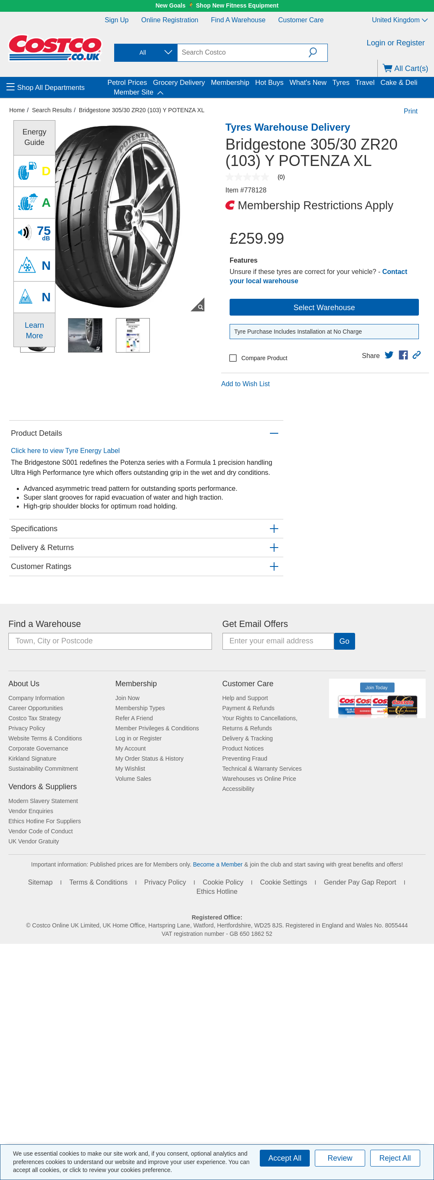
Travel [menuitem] (365, 83)
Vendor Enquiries (30, 811)
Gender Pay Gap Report (360, 882)
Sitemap (40, 882)
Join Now (127, 698)
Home (17, 110)
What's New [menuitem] (308, 83)
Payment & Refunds (248, 708)
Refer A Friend (134, 718)
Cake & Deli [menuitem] (398, 83)
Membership (136, 684)
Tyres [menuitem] (341, 83)
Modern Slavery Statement (43, 801)
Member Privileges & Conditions (157, 728)
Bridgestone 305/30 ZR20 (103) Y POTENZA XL (141, 110)
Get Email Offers (255, 624)
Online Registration (169, 20)
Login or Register (396, 43)
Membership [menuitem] (230, 83)
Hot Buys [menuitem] (269, 83)
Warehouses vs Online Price (259, 778)
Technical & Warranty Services (262, 768)
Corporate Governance (38, 748)
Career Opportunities (35, 708)
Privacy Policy (26, 728)
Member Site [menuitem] (133, 92)
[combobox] (145, 52)
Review (339, 1158)
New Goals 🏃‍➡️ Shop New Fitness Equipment (216, 5)
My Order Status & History (149, 758)
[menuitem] (55, 87)
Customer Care (301, 20)
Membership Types (140, 708)
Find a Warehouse (238, 20)
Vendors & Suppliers (42, 786)
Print (411, 111)
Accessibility (238, 788)
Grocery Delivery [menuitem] (179, 83)
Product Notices (243, 748)
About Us (23, 684)
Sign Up (117, 20)
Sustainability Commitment (43, 768)
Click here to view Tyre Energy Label (65, 450)
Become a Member (218, 864)
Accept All (284, 1158)
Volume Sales (133, 778)
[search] (243, 52)
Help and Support (245, 698)
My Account (130, 748)
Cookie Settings (283, 882)
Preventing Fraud (244, 758)
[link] (389, 355)
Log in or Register (138, 738)
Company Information (36, 698)
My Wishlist (130, 768)
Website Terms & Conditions (45, 738)
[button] (318, 52)
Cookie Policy (223, 882)
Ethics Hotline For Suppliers (44, 821)
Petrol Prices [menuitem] (127, 83)
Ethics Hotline (217, 891)
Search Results (52, 110)
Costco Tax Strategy (34, 718)
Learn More (34, 330)
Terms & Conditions (98, 882)
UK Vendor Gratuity (33, 841)
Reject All (395, 1158)
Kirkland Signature (32, 758)
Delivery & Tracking (247, 738)
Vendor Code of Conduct (40, 831)
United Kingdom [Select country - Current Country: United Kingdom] (400, 20)
